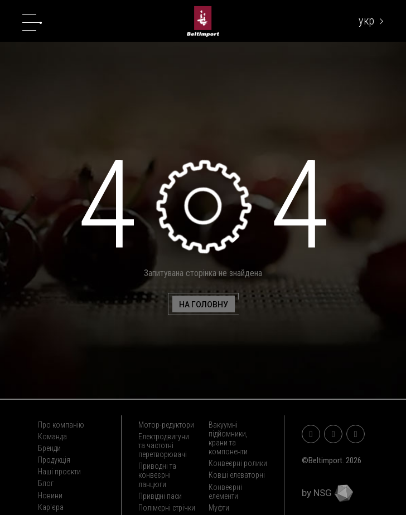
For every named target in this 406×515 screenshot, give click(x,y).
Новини (50, 495)
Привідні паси (160, 496)
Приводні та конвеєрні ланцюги (157, 475)
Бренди (49, 448)
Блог (46, 483)
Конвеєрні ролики (238, 463)
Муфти (219, 507)
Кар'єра (51, 507)
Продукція (54, 459)
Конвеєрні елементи (225, 492)
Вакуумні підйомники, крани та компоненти (228, 438)
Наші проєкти (59, 471)
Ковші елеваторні (237, 474)
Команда (52, 436)
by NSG (327, 492)
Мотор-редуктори (166, 424)
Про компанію (61, 424)
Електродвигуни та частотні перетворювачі (163, 445)
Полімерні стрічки (166, 507)
